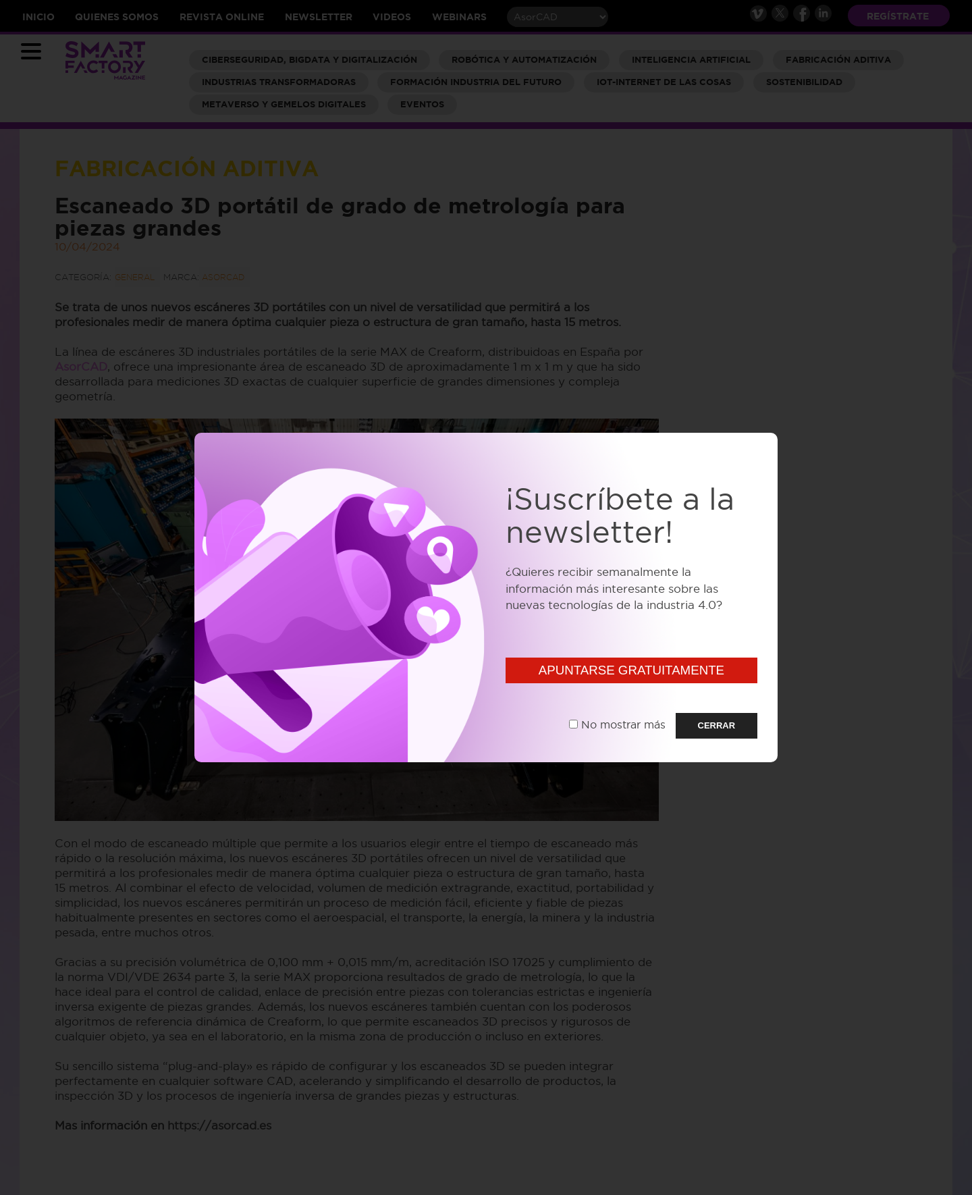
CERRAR (716, 725)
